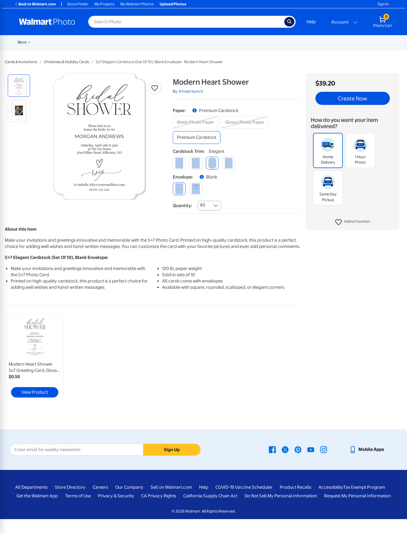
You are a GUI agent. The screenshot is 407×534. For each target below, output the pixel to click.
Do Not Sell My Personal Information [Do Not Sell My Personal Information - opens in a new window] (281, 496)
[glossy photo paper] (244, 122)
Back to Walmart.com (35, 4)
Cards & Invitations (21, 62)
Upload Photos (173, 4)
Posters (181, 42)
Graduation (74, 42)
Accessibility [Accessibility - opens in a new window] (331, 487)
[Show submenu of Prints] (125, 41)
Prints (118, 42)
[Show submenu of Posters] (191, 41)
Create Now (352, 98)
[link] (34, 357)
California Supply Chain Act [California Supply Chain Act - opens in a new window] (210, 496)
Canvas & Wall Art (213, 42)
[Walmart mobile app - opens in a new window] (366, 449)
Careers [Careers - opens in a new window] (100, 487)
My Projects (104, 4)
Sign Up (172, 449)
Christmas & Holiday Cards (66, 62)
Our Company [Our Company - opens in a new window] (129, 487)
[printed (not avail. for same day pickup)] (195, 188)
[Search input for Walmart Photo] (186, 22)
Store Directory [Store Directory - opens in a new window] (70, 487)
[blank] (179, 188)
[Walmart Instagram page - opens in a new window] (323, 449)
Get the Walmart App (37, 496)
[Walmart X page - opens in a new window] (285, 449)
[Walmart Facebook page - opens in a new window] (272, 449)
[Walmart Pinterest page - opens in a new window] (298, 449)
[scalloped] (228, 163)
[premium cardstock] (196, 137)
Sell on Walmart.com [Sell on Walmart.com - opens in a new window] (171, 487)
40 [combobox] (202, 205)
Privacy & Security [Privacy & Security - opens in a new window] (116, 496)
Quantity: (182, 205)
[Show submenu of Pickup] (105, 41)
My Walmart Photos (137, 4)
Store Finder (77, 4)
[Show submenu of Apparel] (329, 41)
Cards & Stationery (149, 42)
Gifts (299, 42)
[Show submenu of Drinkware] (357, 41)
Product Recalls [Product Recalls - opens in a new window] (295, 487)
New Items (48, 42)
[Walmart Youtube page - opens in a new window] (310, 449)
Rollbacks (23, 42)
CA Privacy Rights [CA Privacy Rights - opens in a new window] (158, 496)
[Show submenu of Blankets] (255, 41)
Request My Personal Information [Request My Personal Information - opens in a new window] (357, 496)
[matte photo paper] (195, 122)
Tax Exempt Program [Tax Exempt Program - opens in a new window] (364, 487)
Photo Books (273, 42)
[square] (179, 163)
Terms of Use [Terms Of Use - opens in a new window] (78, 496)
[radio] (19, 85)
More (396, 42)
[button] (353, 222)
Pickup (96, 42)
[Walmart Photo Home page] (47, 21)
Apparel (320, 42)
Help (311, 21)
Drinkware (345, 42)
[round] (195, 163)
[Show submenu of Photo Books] (287, 41)
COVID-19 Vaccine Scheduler (244, 487)
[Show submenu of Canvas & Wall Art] (230, 41)
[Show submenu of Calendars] (384, 41)
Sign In (383, 4)
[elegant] (212, 163)
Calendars (373, 42)
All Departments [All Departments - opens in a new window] (31, 487)
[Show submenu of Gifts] (305, 41)
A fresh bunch (191, 91)
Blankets (245, 42)
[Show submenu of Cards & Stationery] (167, 41)
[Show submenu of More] (403, 41)
